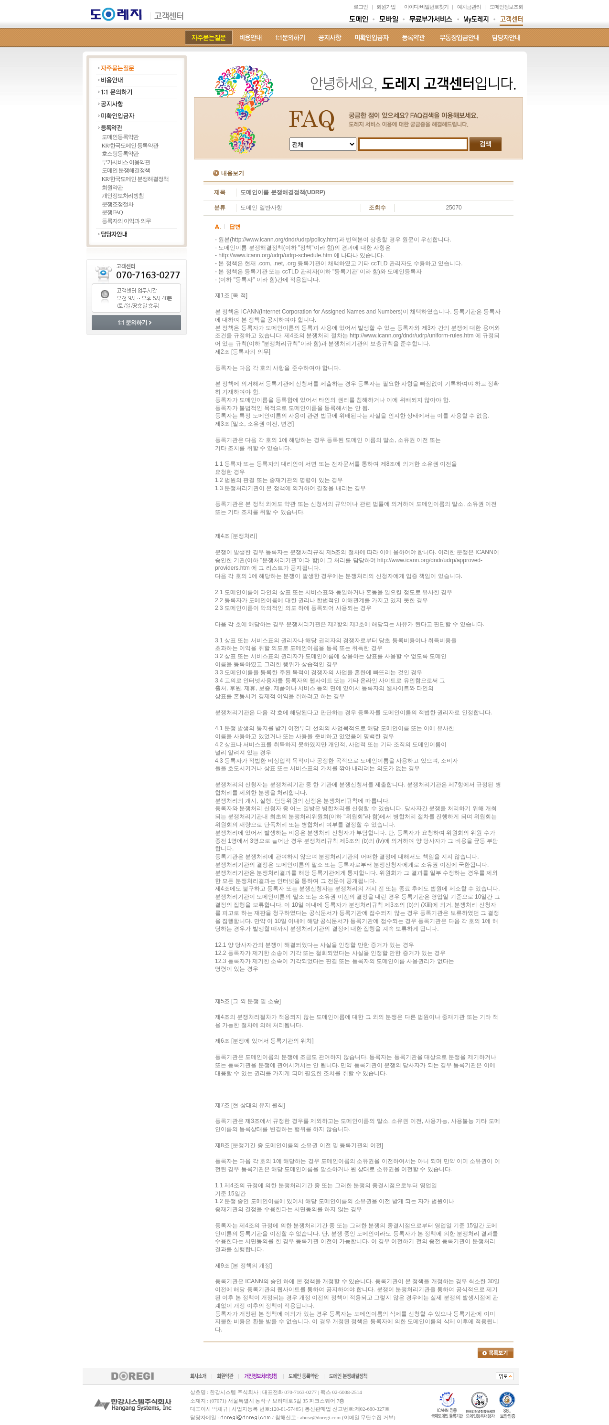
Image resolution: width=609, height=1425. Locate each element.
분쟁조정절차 (117, 204)
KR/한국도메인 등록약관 (130, 145)
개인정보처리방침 (123, 195)
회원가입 (385, 7)
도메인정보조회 (506, 7)
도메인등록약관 (120, 137)
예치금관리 (469, 7)
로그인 (360, 7)
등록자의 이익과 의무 (126, 221)
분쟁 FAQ (112, 212)
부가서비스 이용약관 (126, 162)
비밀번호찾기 (434, 7)
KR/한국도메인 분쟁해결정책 (135, 179)
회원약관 (112, 187)
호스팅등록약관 (120, 153)
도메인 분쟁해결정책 (126, 170)
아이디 (411, 7)
